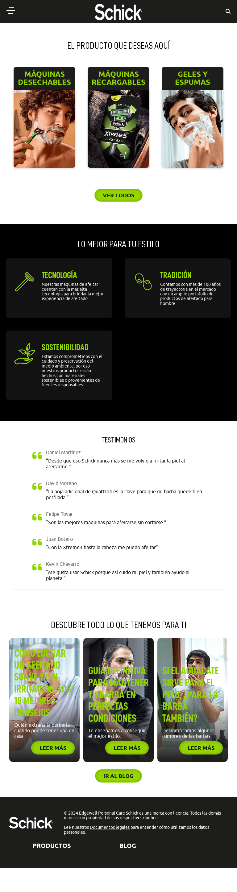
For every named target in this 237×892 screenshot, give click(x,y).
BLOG (127, 845)
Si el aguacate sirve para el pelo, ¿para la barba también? (190, 694)
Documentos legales (110, 827)
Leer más (53, 748)
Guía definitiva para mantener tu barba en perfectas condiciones (118, 694)
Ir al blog (118, 776)
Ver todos (118, 195)
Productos (52, 845)
